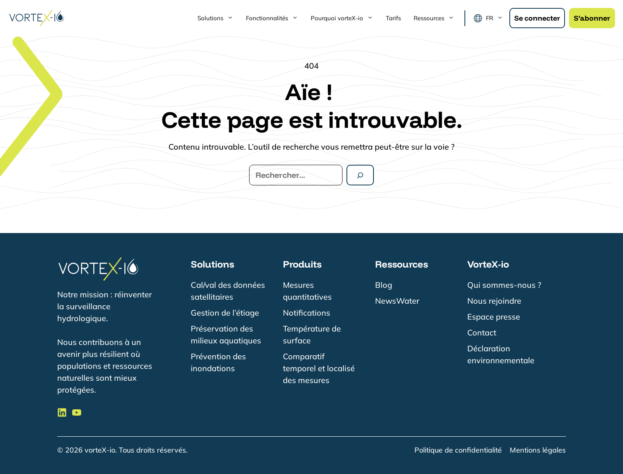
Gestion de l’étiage (225, 313)
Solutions (218, 18)
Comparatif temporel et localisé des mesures (319, 368)
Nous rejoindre (494, 301)
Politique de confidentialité (458, 450)
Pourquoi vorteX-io (345, 18)
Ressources (437, 18)
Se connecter (537, 18)
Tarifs (393, 18)
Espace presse (493, 317)
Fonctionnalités (275, 18)
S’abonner (592, 18)
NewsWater (397, 301)
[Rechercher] (360, 175)
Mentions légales (538, 450)
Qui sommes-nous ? (504, 285)
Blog (383, 285)
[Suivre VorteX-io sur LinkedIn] (62, 412)
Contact (481, 332)
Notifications (306, 313)
